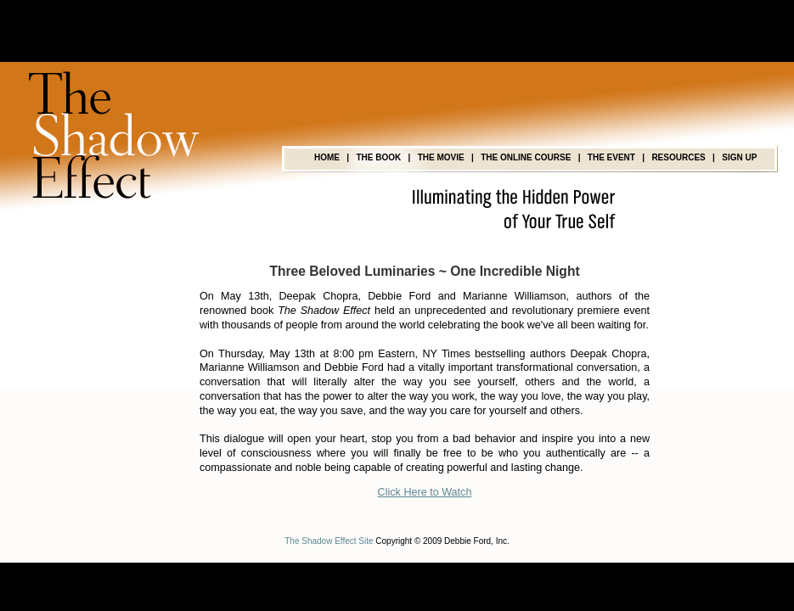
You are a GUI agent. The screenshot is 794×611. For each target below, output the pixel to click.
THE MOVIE (441, 157)
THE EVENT (611, 157)
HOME (327, 157)
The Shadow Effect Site (328, 541)
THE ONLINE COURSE (526, 157)
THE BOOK (378, 157)
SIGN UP (739, 157)
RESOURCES (678, 157)
